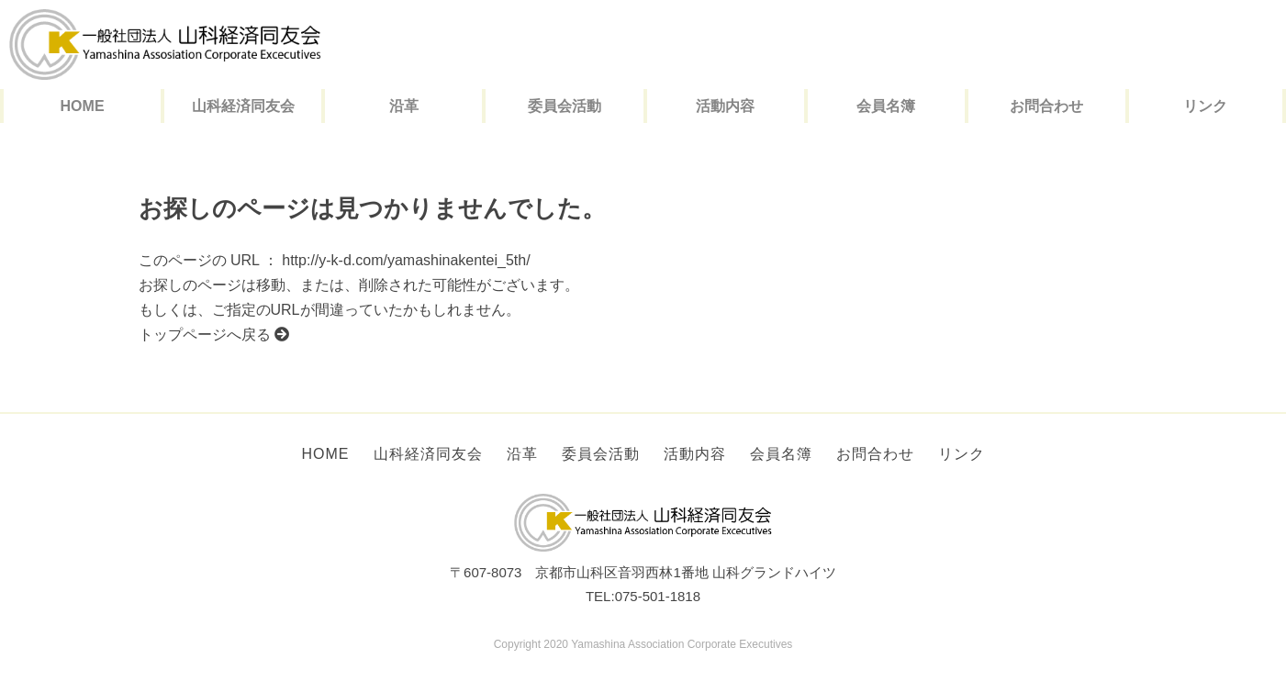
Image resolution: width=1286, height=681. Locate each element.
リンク (1205, 106)
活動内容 (725, 106)
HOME (83, 106)
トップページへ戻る (214, 334)
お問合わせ (1046, 106)
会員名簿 (885, 106)
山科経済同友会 (243, 106)
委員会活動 (564, 106)
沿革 (404, 106)
